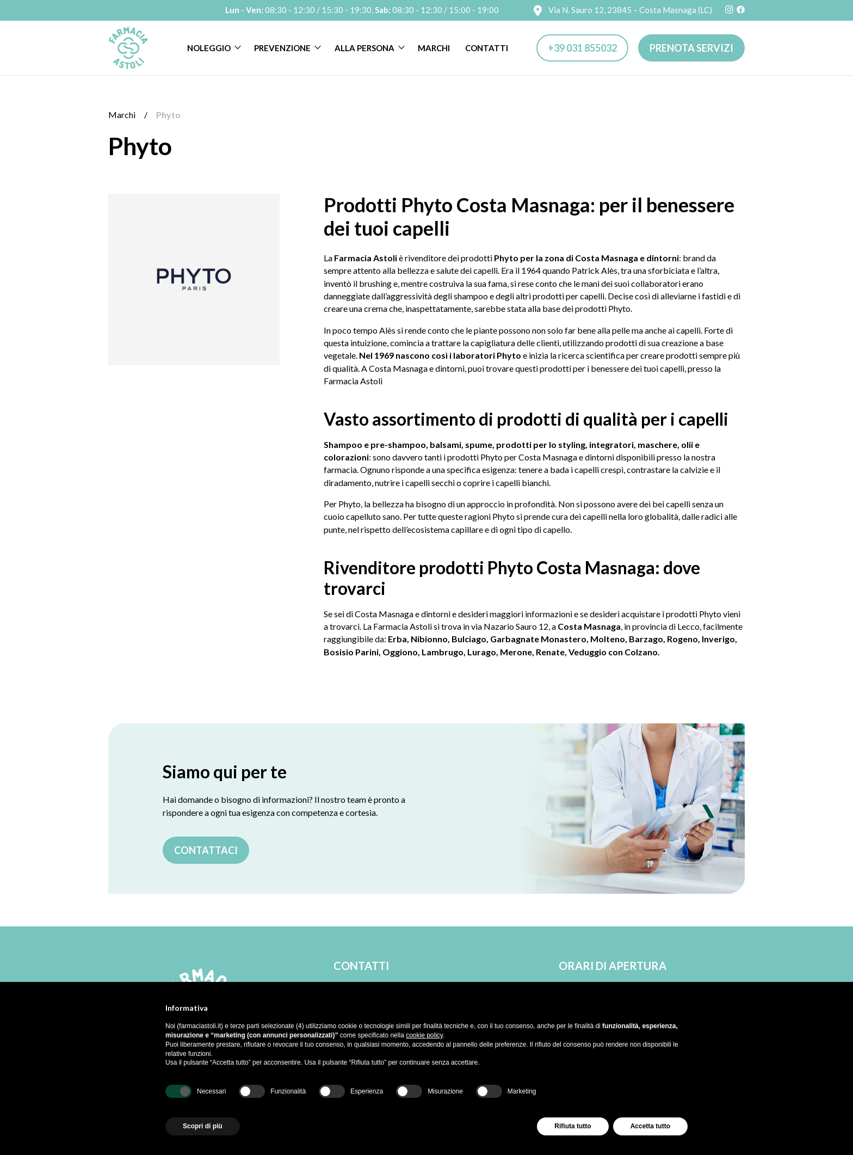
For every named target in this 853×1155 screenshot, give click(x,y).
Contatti (486, 48)
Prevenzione (282, 48)
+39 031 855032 (582, 48)
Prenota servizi (691, 48)
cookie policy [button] (424, 1035)
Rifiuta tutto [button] (572, 1126)
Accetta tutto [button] (650, 1126)
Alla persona (364, 48)
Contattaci (206, 850)
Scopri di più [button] (202, 1126)
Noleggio (209, 48)
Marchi (434, 48)
